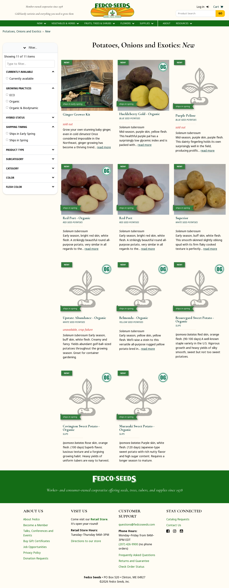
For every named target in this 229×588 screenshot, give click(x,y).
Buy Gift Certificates (36, 541)
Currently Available (30, 71)
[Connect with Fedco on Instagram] (174, 531)
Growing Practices (30, 88)
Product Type (30, 149)
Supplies (146, 23)
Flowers (127, 23)
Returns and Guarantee (134, 561)
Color (30, 177)
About (166, 23)
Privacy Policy (32, 552)
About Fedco (31, 519)
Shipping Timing (30, 127)
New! (41, 23)
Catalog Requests (177, 519)
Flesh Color (30, 186)
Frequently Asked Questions (137, 555)
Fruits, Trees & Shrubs (99, 23)
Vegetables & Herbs (65, 23)
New (47, 31)
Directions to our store (86, 541)
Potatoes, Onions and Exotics (22, 31)
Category (30, 168)
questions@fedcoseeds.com (137, 524)
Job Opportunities (35, 547)
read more (104, 147)
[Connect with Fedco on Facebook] (168, 531)
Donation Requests (35, 558)
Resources (184, 23)
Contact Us (173, 525)
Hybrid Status (30, 117)
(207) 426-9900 (128, 544)
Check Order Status (131, 566)
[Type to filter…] (30, 64)
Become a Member (35, 525)
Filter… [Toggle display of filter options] (30, 47)
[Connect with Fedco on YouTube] (181, 531)
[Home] (112, 10)
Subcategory (30, 159)
